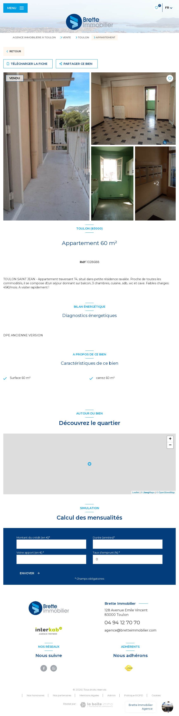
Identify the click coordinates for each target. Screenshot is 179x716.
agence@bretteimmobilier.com (130, 630)
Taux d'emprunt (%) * (106, 553)
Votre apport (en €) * (30, 553)
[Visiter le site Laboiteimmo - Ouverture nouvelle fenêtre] (96, 705)
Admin (111, 695)
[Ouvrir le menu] (15, 8)
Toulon (83, 37)
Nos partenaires (62, 695)
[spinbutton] (128, 559)
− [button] (170, 445)
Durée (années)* (104, 537)
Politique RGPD (133, 695)
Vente (67, 37)
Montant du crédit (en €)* (33, 537)
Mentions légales (89, 695)
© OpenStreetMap (165, 493)
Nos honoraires (35, 695)
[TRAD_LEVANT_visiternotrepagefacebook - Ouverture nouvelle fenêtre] (43, 668)
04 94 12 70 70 (122, 623)
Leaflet (135, 493)
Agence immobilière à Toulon (34, 37)
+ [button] (170, 439)
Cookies (156, 695)
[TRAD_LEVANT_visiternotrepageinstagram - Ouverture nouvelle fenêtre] (53, 668)
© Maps (148, 493)
